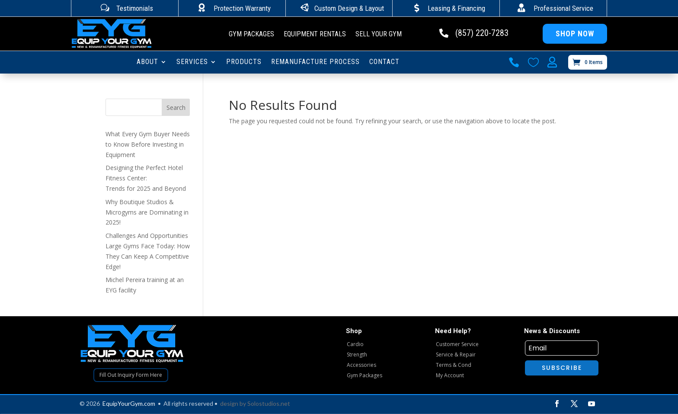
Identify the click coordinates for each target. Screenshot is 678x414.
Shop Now (575, 33)
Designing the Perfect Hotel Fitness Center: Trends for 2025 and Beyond (146, 178)
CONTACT (384, 62)
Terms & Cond (453, 365)
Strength (357, 354)
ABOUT (147, 62)
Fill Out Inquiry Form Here (130, 375)
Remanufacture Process (315, 62)
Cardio (355, 344)
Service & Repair (456, 354)
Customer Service (457, 344)
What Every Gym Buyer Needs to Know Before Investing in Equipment (148, 144)
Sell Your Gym (378, 34)
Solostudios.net (268, 403)
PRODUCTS (244, 62)
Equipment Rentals (315, 34)
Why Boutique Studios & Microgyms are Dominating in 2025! (147, 212)
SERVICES (192, 62)
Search (175, 107)
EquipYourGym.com (128, 403)
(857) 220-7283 (481, 33)
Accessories (361, 365)
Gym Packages (251, 34)
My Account (450, 375)
